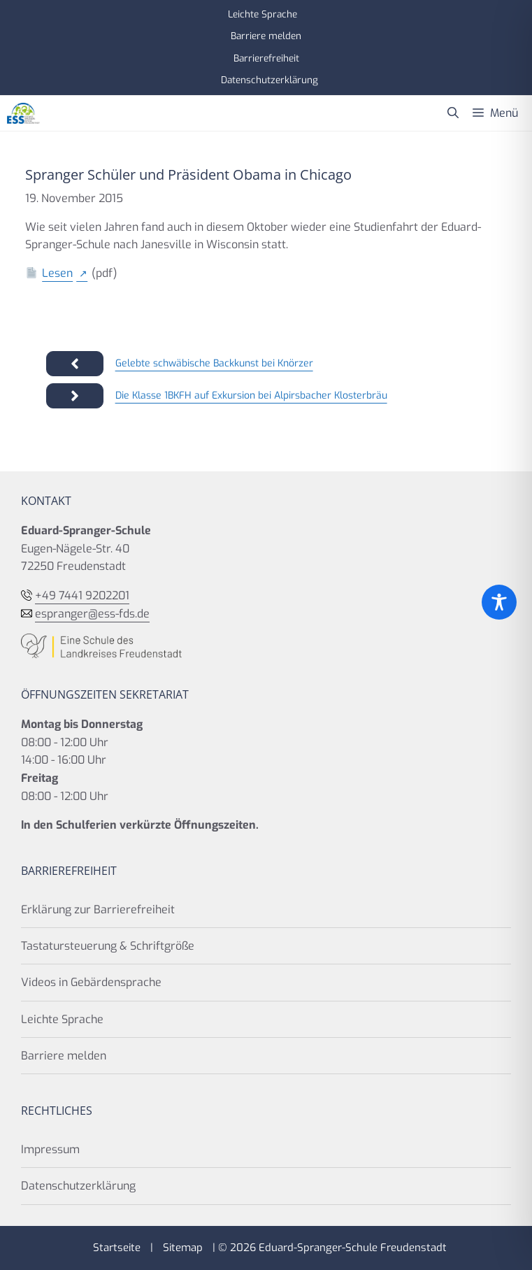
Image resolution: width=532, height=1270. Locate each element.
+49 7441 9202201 (82, 595)
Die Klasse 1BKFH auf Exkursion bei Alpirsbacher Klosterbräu (251, 395)
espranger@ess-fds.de (92, 613)
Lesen (57, 273)
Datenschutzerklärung (269, 79)
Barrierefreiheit (266, 58)
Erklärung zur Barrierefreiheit (98, 909)
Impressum (50, 1149)
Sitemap (183, 1248)
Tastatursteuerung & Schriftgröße (107, 946)
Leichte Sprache (262, 14)
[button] (453, 113)
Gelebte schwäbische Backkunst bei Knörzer (214, 363)
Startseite (117, 1248)
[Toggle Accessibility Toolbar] (499, 602)
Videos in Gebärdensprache (91, 982)
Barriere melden (266, 35)
